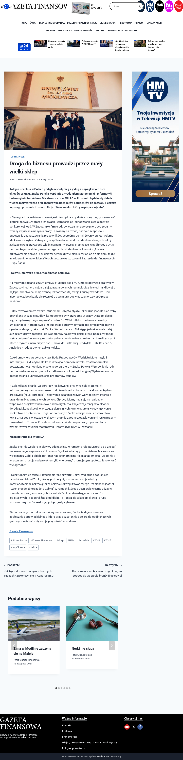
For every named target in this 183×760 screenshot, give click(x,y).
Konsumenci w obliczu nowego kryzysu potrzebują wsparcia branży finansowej (94, 570)
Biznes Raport (19, 540)
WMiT (107, 540)
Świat (33, 22)
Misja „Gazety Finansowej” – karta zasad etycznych (91, 742)
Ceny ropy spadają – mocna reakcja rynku (56, 44)
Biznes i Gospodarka (52, 22)
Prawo (139, 22)
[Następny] (112, 645)
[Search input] (125, 6)
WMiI (96, 540)
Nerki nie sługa (83, 648)
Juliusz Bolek (85, 655)
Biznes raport (109, 22)
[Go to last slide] (14, 645)
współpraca (18, 547)
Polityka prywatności (74, 748)
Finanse (51, 30)
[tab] (56, 688)
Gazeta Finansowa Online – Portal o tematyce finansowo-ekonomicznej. (19, 736)
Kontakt (66, 725)
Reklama (67, 731)
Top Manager (153, 22)
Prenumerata (69, 736)
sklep (60, 540)
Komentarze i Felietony (122, 30)
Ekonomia (126, 22)
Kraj (24, 22)
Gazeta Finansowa (25, 179)
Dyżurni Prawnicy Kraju (82, 22)
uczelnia (84, 540)
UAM (71, 540)
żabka (33, 547)
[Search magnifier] (139, 6)
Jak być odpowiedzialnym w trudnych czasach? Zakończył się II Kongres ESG (32, 570)
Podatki (100, 30)
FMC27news (65, 30)
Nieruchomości (83, 30)
